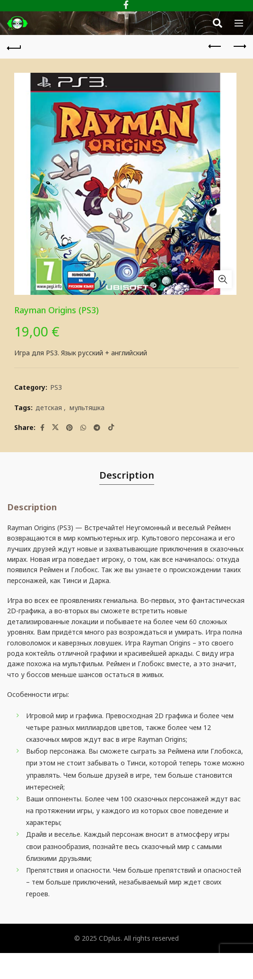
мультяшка (87, 407)
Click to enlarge (223, 279)
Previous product (215, 46)
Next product (239, 46)
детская (48, 407)
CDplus (110, 938)
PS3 (56, 387)
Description (126, 475)
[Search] (217, 23)
